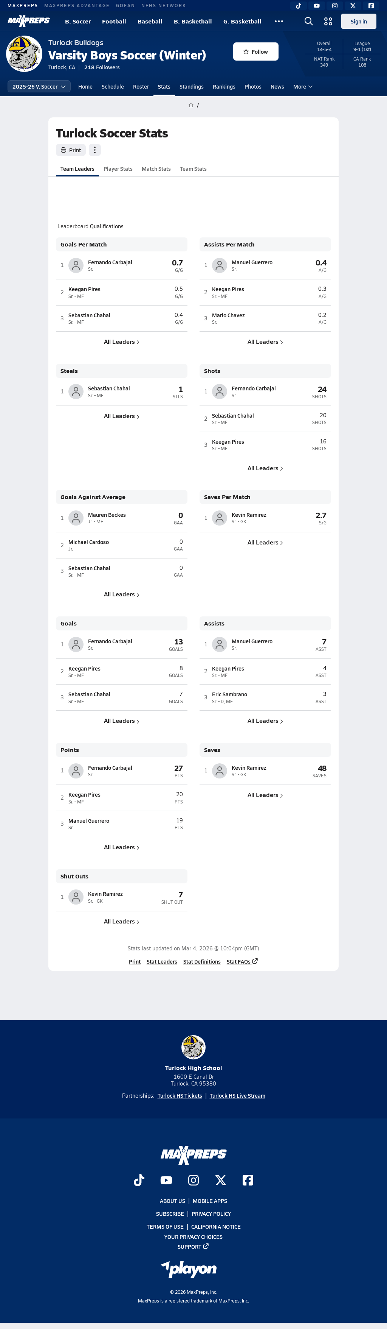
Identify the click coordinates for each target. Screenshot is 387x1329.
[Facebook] (371, 6)
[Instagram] (335, 6)
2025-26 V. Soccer (39, 86)
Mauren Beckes (107, 514)
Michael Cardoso (88, 541)
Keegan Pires (84, 288)
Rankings (224, 86)
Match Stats (156, 168)
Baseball (150, 21)
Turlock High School (193, 1053)
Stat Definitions (202, 961)
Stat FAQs (243, 961)
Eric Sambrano (229, 694)
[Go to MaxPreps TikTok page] (139, 1181)
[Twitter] (353, 6)
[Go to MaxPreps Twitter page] (221, 1181)
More (302, 86)
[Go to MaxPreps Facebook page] (248, 1181)
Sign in (359, 21)
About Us (172, 1200)
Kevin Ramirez (249, 514)
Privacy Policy (211, 1213)
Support (193, 1246)
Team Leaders (77, 168)
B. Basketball (193, 21)
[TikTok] (298, 6)
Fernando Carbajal (110, 262)
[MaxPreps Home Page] (191, 105)
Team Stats (193, 168)
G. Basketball (242, 21)
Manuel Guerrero (252, 262)
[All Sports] (279, 21)
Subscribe (170, 1213)
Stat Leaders (162, 961)
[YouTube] (316, 6)
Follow (255, 51)
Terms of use (165, 1226)
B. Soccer (78, 21)
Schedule (113, 86)
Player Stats (118, 168)
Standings (192, 86)
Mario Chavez (228, 315)
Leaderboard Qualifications (90, 226)
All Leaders (121, 341)
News (277, 86)
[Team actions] (95, 150)
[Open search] (309, 21)
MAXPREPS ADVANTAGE (77, 5)
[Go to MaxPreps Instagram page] (193, 1181)
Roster (141, 86)
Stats (164, 86)
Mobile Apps (210, 1200)
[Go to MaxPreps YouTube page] (166, 1181)
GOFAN (125, 5)
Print (71, 150)
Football (114, 21)
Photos (253, 86)
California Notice (216, 1226)
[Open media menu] (328, 21)
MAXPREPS (23, 5)
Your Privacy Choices (193, 1236)
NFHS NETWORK (163, 5)
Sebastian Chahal (89, 315)
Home (85, 86)
